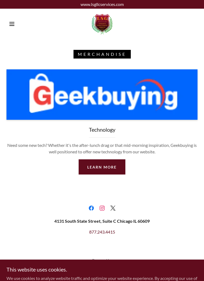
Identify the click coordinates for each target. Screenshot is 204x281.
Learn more (102, 167)
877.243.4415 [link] (102, 231)
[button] (16, 23)
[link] (102, 24)
